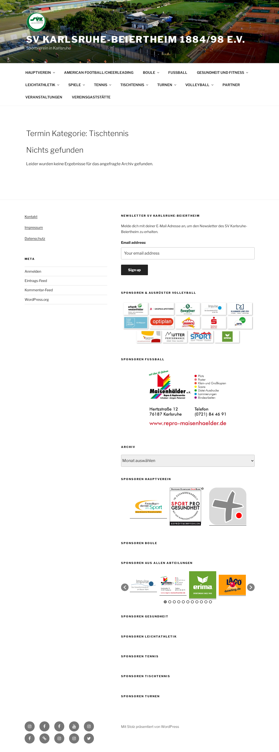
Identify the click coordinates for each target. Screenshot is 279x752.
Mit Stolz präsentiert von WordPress (150, 726)
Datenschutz (35, 238)
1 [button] (165, 601)
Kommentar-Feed (39, 290)
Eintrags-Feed (36, 280)
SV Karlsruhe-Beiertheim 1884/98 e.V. (136, 39)
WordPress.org (37, 299)
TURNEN (167, 85)
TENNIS (103, 85)
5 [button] (183, 601)
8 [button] (196, 601)
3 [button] (174, 601)
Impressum (34, 227)
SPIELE (77, 85)
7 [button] (192, 601)
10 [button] (205, 601)
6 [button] (187, 601)
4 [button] (178, 601)
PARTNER (231, 85)
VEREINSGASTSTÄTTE (91, 97)
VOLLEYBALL (199, 85)
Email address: (133, 242)
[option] (188, 398)
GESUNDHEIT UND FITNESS (223, 72)
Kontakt (31, 216)
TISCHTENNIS (134, 85)
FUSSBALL (177, 72)
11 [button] (210, 601)
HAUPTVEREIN (40, 72)
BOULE (151, 72)
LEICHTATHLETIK (42, 85)
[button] (125, 587)
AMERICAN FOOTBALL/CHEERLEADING (98, 72)
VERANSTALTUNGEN (43, 97)
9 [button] (201, 601)
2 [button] (169, 601)
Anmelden (33, 271)
